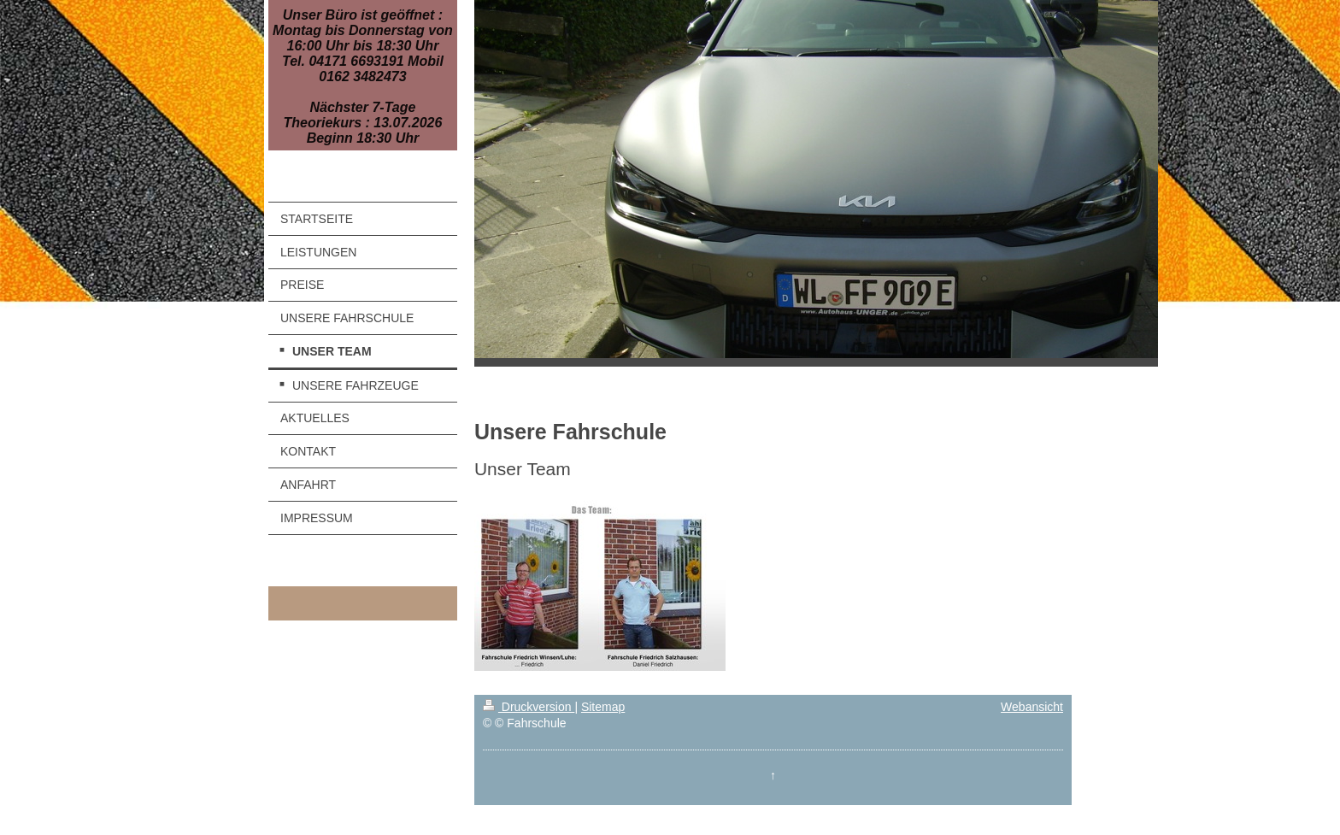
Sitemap (603, 707)
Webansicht (1032, 707)
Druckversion (528, 707)
